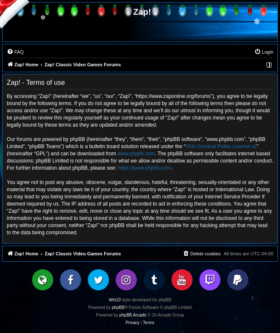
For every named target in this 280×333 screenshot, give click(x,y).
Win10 (115, 300)
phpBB (118, 307)
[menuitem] (15, 52)
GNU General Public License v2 (221, 146)
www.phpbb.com (136, 154)
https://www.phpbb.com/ (144, 168)
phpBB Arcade (133, 315)
